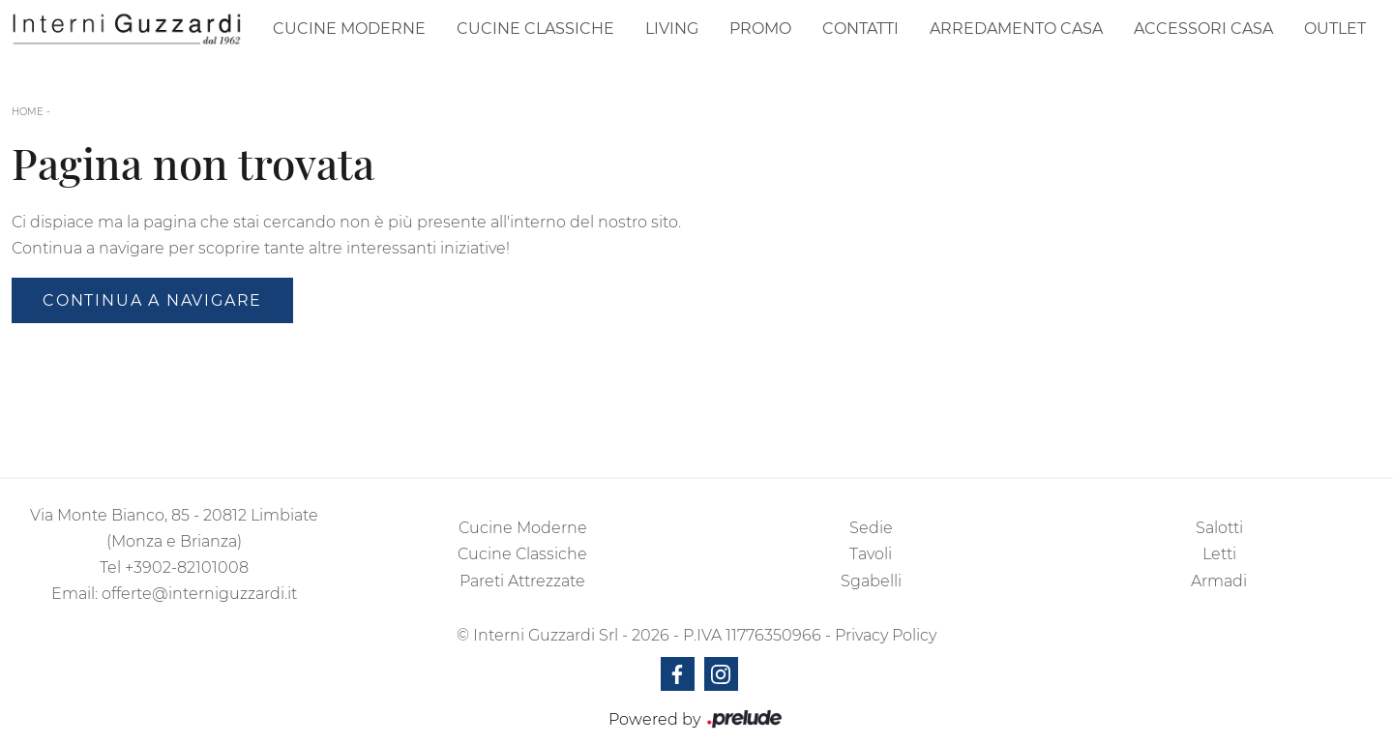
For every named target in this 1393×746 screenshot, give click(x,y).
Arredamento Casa (1016, 28)
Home (28, 111)
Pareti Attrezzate (522, 581)
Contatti (860, 28)
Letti (1219, 554)
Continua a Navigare (152, 300)
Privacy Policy (885, 635)
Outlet (1335, 28)
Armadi (1219, 581)
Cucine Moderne (349, 28)
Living (671, 28)
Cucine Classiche (535, 28)
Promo (760, 28)
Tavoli (870, 554)
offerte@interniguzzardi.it (199, 593)
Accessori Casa (1203, 28)
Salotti (1219, 528)
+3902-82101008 (187, 567)
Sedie (871, 528)
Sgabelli (871, 581)
